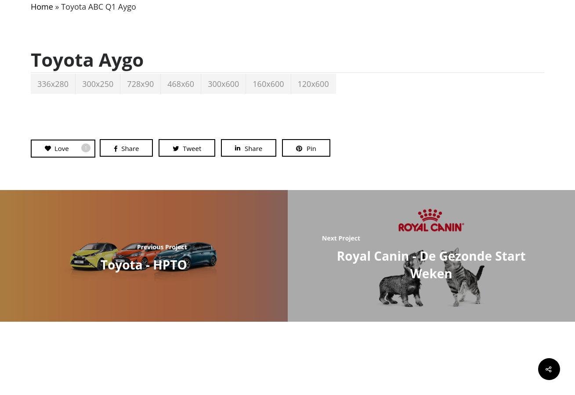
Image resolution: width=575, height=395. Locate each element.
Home (42, 6)
